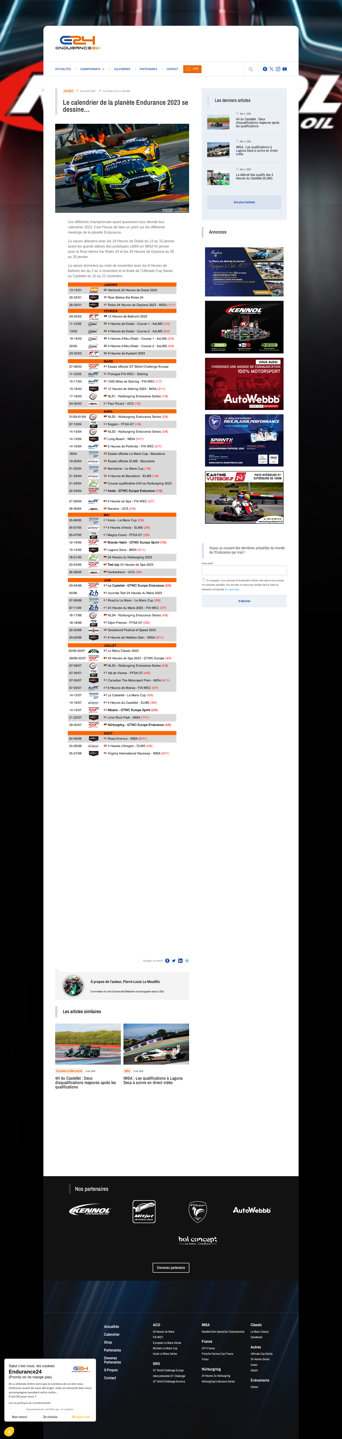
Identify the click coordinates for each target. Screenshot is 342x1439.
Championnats (90, 69)
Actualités (63, 69)
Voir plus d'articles (244, 202)
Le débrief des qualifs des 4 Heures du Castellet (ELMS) (254, 176)
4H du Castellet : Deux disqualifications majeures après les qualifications (85, 1083)
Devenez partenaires (112, 1360)
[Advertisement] (191, 42)
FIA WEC (68, 91)
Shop (108, 1342)
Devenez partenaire (171, 1267)
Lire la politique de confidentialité (30, 1403)
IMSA (127, 1071)
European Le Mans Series (69, 1071)
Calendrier (122, 69)
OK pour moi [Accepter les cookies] (81, 1417)
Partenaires (148, 69)
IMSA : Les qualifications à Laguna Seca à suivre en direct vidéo (153, 1080)
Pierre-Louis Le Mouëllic (118, 91)
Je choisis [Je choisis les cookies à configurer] (50, 1417)
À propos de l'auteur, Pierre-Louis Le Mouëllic (125, 981)
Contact (172, 69)
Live (195, 69)
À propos (111, 1370)
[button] (9, 1431)
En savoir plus (232, 589)
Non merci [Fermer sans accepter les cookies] (19, 1417)
